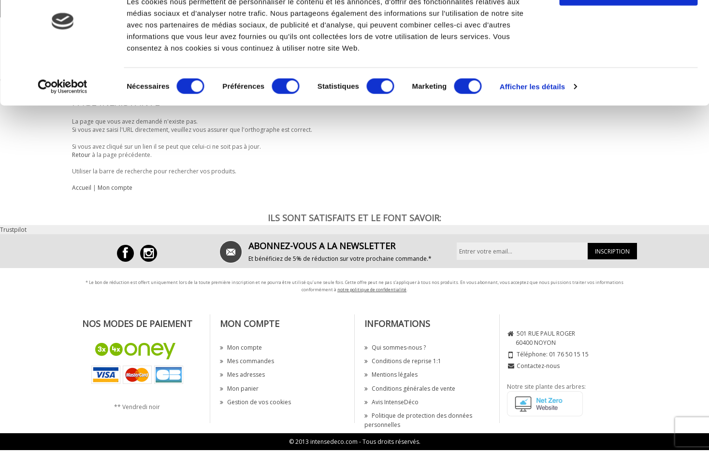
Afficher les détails (532, 120)
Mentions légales (391, 374)
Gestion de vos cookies (255, 402)
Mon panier (239, 388)
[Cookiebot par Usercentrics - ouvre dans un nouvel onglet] (62, 120)
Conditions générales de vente (409, 388)
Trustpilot (13, 230)
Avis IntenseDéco (391, 402)
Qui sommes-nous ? (395, 347)
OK (628, 25)
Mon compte (115, 188)
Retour (81, 155)
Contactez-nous (538, 366)
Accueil (81, 188)
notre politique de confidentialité (371, 289)
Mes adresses (242, 374)
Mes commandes (247, 361)
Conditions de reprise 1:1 (402, 361)
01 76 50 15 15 (569, 354)
